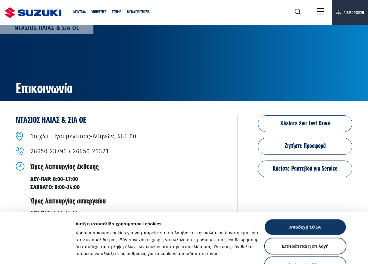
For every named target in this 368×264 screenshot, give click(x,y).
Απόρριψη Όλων (305, 217)
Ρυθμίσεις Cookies (94, 252)
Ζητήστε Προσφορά (305, 146)
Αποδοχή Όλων (305, 179)
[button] (79, 12)
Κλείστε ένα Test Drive (305, 123)
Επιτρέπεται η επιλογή (305, 198)
